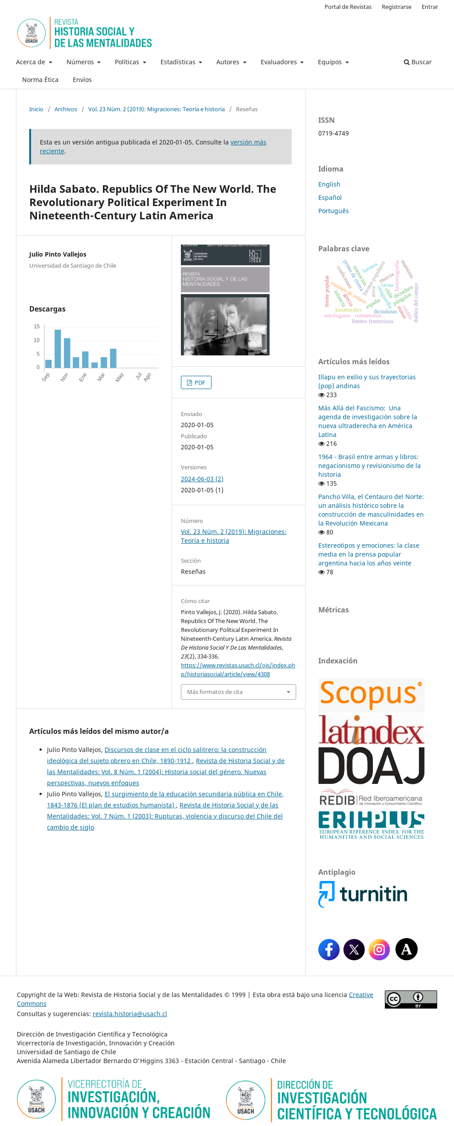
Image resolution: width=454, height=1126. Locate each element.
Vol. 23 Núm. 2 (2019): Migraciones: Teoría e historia (156, 109)
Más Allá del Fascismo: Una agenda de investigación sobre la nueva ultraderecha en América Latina (367, 421)
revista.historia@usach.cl (130, 1013)
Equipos (331, 62)
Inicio (36, 109)
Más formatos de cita (215, 692)
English (329, 184)
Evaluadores (280, 62)
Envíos (82, 79)
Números (81, 62)
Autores (228, 62)
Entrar (430, 7)
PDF (199, 382)
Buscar (418, 62)
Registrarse (396, 7)
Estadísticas (178, 62)
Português (333, 210)
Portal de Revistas (348, 7)
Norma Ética (40, 79)
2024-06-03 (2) (202, 479)
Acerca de (31, 62)
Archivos (66, 109)
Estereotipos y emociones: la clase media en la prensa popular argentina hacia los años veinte (368, 554)
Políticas (128, 62)
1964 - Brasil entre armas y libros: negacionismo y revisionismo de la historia (369, 465)
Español (330, 197)
